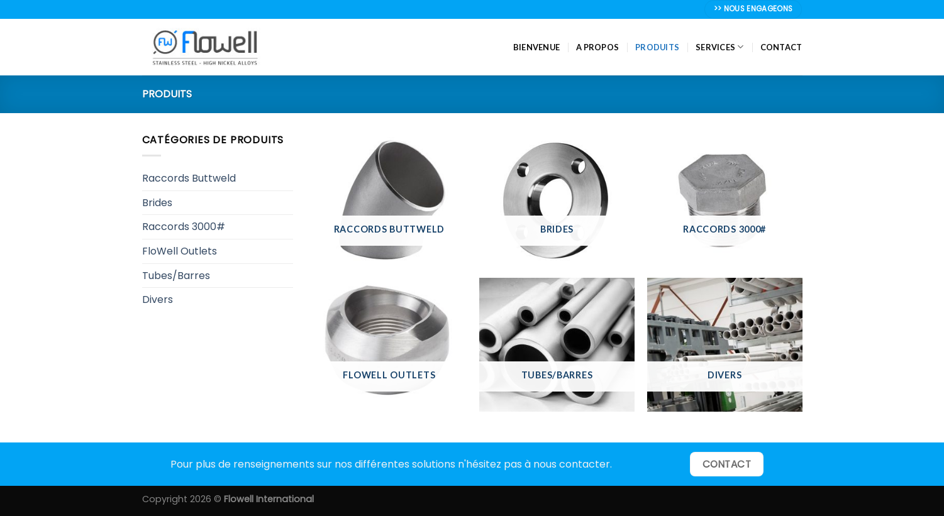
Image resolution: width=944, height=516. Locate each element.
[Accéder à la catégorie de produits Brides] (557, 198)
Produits (657, 47)
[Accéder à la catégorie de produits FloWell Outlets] (389, 344)
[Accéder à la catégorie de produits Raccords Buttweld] (389, 198)
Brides (157, 202)
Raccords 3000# (183, 226)
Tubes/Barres (176, 275)
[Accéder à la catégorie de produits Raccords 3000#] (724, 198)
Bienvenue (536, 47)
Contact (781, 47)
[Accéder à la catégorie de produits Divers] (724, 344)
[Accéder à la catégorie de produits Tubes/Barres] (557, 344)
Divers (157, 299)
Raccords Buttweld (189, 178)
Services (720, 47)
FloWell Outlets (179, 251)
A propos (597, 47)
